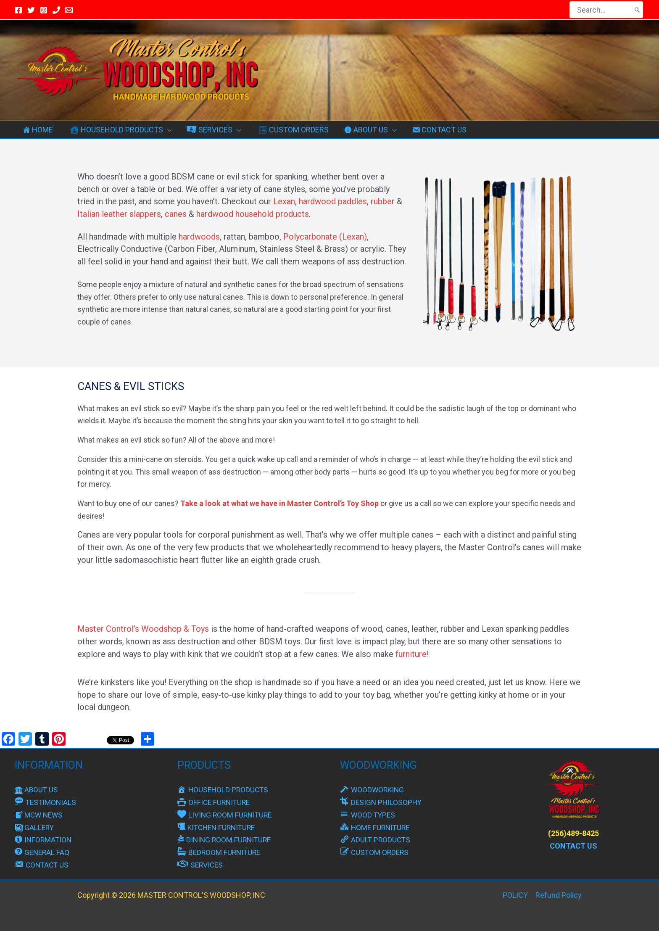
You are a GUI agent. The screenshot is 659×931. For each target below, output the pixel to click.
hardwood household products (252, 214)
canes (176, 214)
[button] (167, 130)
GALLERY (35, 827)
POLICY (515, 895)
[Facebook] (18, 10)
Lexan (284, 201)
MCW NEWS (40, 814)
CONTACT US (573, 845)
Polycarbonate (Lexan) (325, 237)
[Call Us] (56, 10)
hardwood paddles (333, 201)
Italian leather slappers (119, 214)
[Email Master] (69, 10)
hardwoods (199, 237)
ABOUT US (37, 789)
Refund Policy (558, 895)
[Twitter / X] (31, 10)
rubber (383, 201)
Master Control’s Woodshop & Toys (143, 629)
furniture (411, 654)
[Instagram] (43, 10)
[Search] (637, 9)
